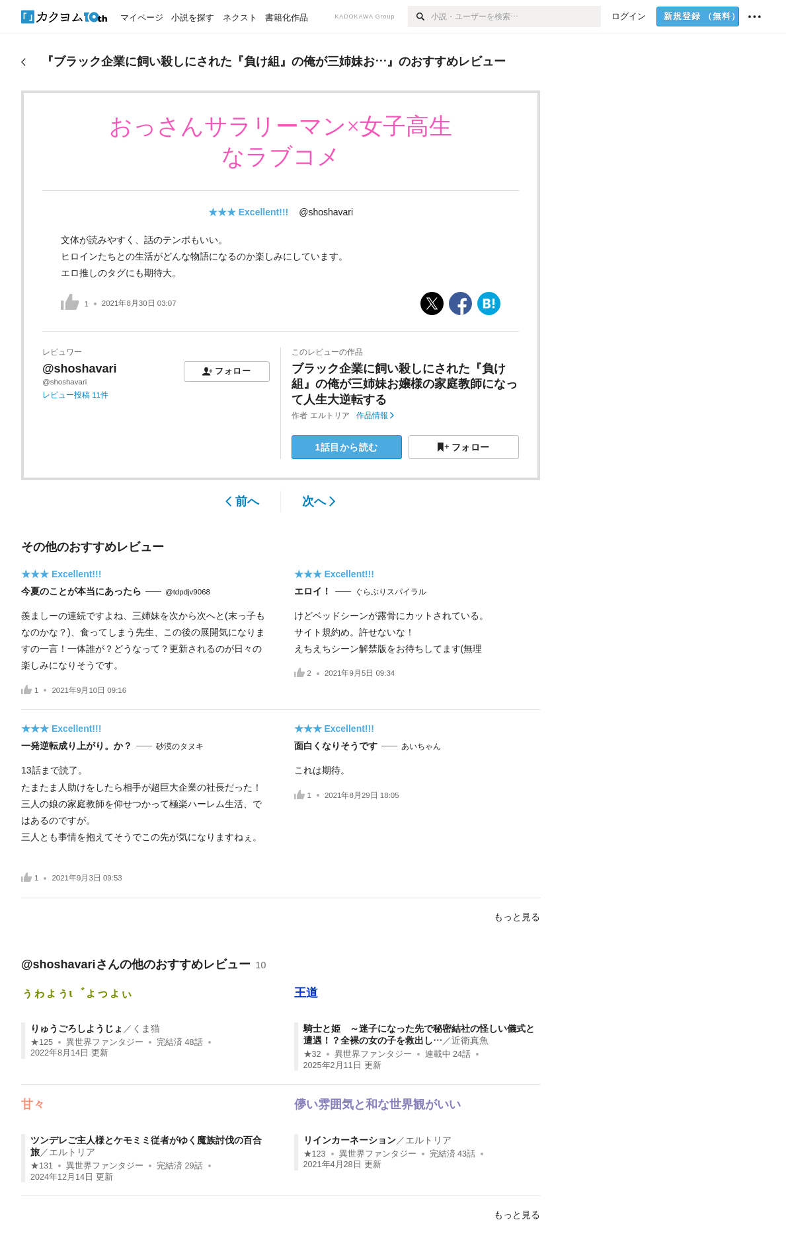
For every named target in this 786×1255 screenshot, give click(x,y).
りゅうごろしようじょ (76, 1028)
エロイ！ (312, 591)
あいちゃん (421, 746)
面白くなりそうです (335, 745)
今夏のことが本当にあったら (81, 591)
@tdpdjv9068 (187, 592)
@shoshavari (326, 212)
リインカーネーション (349, 1140)
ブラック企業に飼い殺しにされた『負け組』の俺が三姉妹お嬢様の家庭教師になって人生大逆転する (405, 384)
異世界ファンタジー (104, 1042)
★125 (41, 1042)
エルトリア (330, 415)
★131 (41, 1165)
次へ (319, 501)
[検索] (419, 16)
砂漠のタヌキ (180, 746)
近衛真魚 (470, 1040)
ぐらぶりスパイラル (390, 592)
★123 (314, 1154)
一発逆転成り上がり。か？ (76, 745)
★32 (312, 1054)
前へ (242, 501)
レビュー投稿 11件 (75, 395)
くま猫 (146, 1028)
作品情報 (375, 415)
